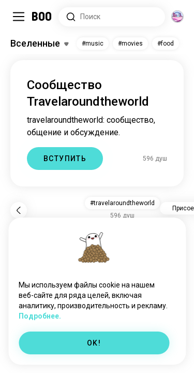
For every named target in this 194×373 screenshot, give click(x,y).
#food (165, 43)
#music (92, 43)
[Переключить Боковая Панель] (18, 16)
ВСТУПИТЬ (64, 158)
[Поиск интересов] (111, 16)
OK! (94, 343)
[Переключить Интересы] (39, 43)
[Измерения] (177, 16)
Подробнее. (40, 316)
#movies (130, 43)
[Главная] (42, 16)
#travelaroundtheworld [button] (122, 203)
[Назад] (18, 210)
